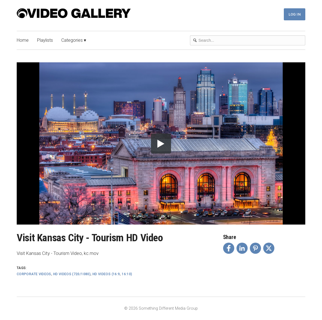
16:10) (127, 274)
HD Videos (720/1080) (72, 274)
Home (23, 40)
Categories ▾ (73, 40)
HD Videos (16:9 (106, 274)
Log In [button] (295, 14)
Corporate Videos (34, 274)
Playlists (45, 40)
